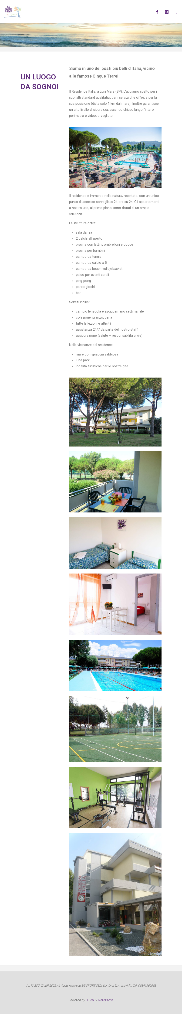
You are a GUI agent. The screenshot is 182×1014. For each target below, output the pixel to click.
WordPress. (106, 1000)
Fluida (89, 1000)
